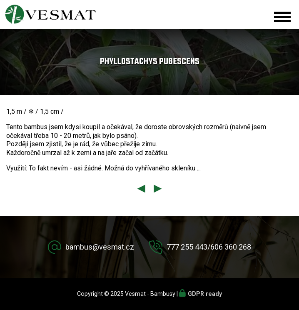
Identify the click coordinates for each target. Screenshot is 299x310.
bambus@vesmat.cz (99, 246)
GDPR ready (205, 293)
